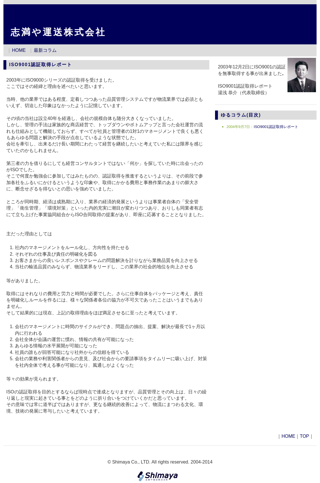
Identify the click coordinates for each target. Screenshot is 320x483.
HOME (19, 50)
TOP (304, 436)
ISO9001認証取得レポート (276, 127)
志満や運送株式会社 (58, 32)
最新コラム (45, 50)
